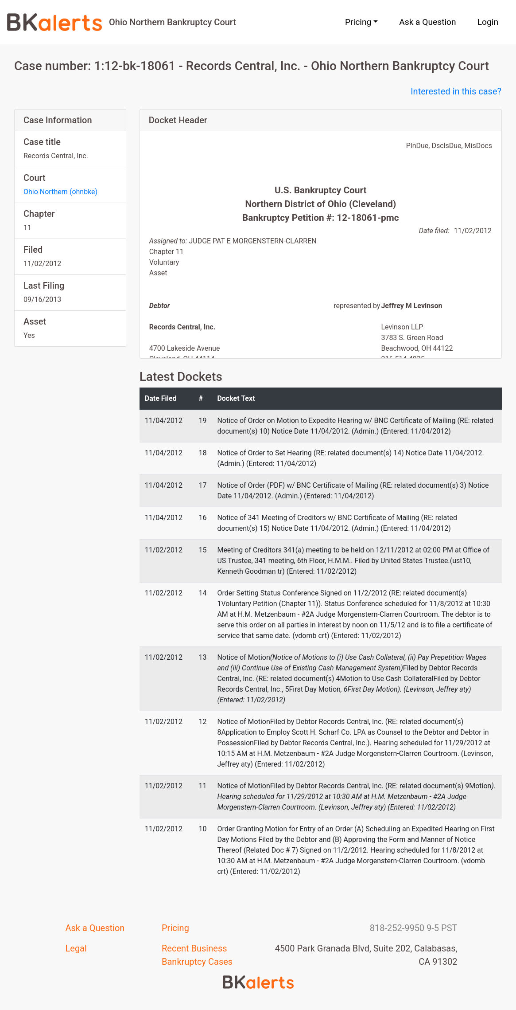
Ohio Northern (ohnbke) (60, 192)
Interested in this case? (456, 91)
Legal (76, 948)
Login (487, 22)
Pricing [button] (358, 22)
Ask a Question (427, 22)
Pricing (175, 928)
